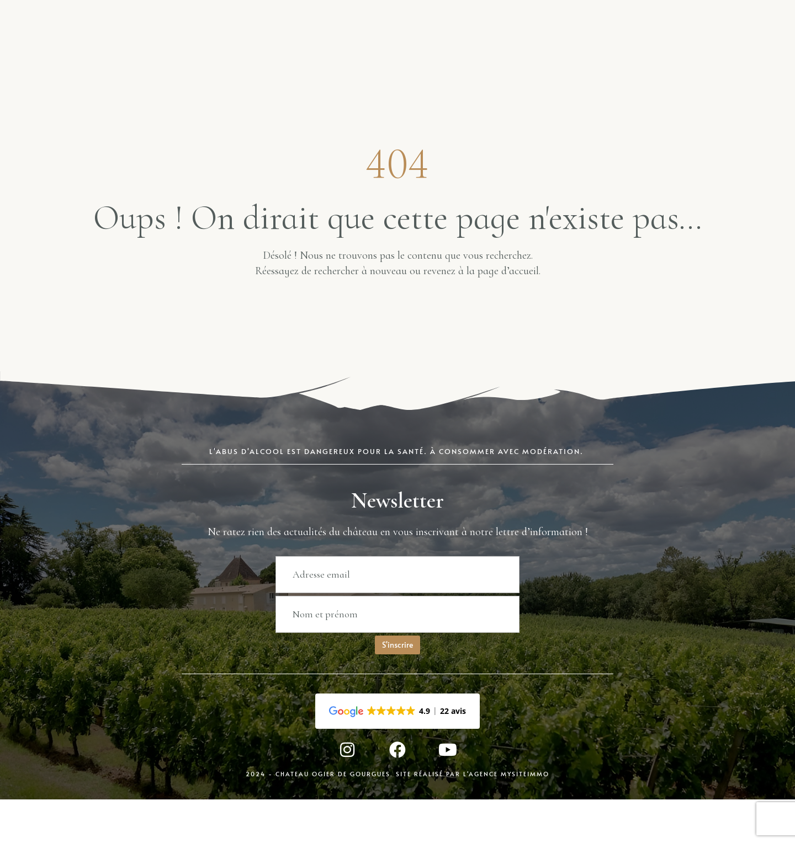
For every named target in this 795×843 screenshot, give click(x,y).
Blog (298, 44)
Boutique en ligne (209, 44)
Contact (693, 44)
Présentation (516, 44)
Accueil (114, 44)
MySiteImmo (525, 822)
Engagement (610, 44)
